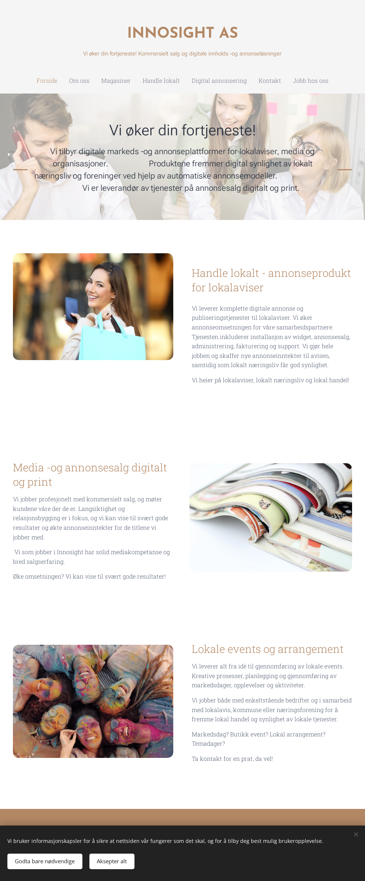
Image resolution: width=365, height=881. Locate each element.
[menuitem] (150, 80)
